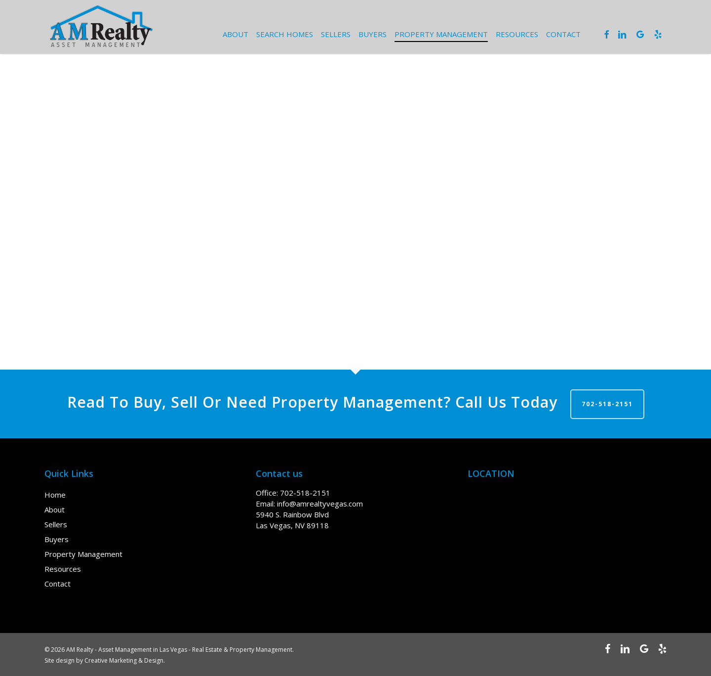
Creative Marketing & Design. (124, 660)
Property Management (83, 554)
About (54, 509)
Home (55, 495)
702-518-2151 (607, 404)
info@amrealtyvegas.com (320, 503)
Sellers (55, 524)
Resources (62, 569)
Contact (57, 584)
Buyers (56, 539)
